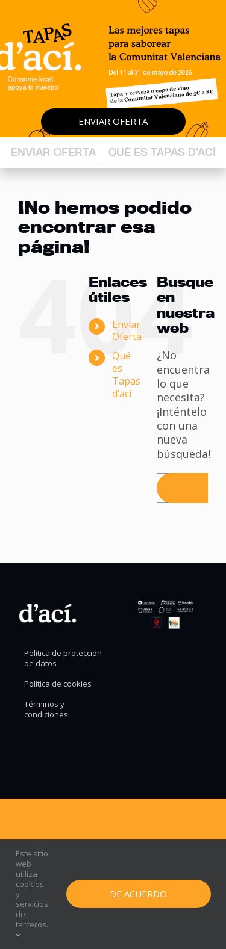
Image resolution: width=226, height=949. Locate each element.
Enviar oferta (113, 121)
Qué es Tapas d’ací (162, 152)
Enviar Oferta (127, 331)
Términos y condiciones (46, 709)
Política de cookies (58, 684)
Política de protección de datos (63, 658)
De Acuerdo (138, 894)
